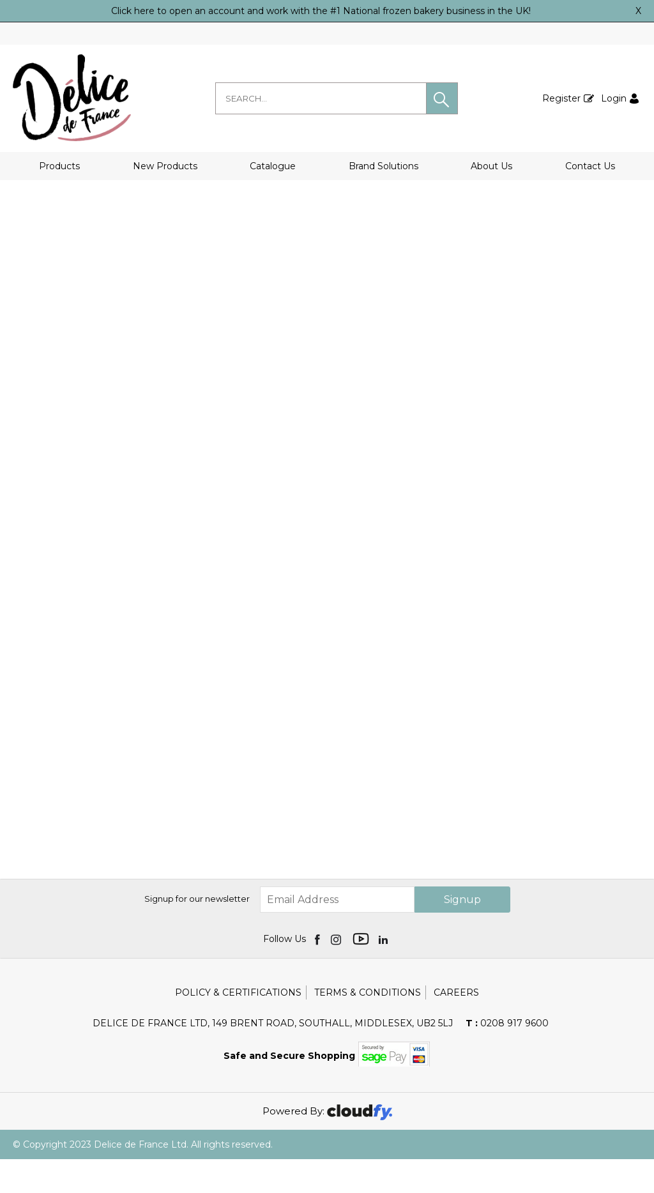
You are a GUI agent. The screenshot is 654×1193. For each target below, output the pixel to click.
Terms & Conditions (367, 1026)
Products (59, 166)
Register (561, 98)
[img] (318, 973)
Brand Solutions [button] (383, 166)
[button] (442, 98)
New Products (165, 166)
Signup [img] (462, 933)
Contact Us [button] (590, 166)
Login (614, 98)
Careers (456, 1026)
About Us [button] (491, 166)
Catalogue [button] (273, 166)
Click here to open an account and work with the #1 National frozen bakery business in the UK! (321, 11)
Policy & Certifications (238, 1026)
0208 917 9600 (507, 1057)
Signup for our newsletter (197, 932)
